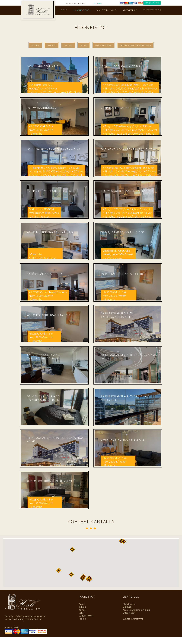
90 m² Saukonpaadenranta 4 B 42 (54, 149)
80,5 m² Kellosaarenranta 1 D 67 (126, 149)
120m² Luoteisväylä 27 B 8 (121, 66)
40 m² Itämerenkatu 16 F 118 (122, 273)
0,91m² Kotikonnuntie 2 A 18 (122, 439)
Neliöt (81, 613)
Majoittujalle (129, 604)
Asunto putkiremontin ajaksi (136, 610)
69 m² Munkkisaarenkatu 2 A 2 (51, 232)
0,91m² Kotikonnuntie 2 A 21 (49, 481)
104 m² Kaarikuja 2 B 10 (45, 107)
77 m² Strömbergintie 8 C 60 (49, 190)
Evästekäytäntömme (133, 618)
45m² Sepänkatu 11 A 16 (44, 273)
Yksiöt (81, 604)
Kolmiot (82, 610)
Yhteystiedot (129, 613)
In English (97, 3)
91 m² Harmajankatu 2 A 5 (121, 107)
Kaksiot (82, 607)
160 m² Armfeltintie (43, 66)
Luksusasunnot (86, 615)
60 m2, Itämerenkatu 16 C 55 (122, 232)
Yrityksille (127, 607)
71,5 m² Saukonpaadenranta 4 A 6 (127, 190)
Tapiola (82, 618)
